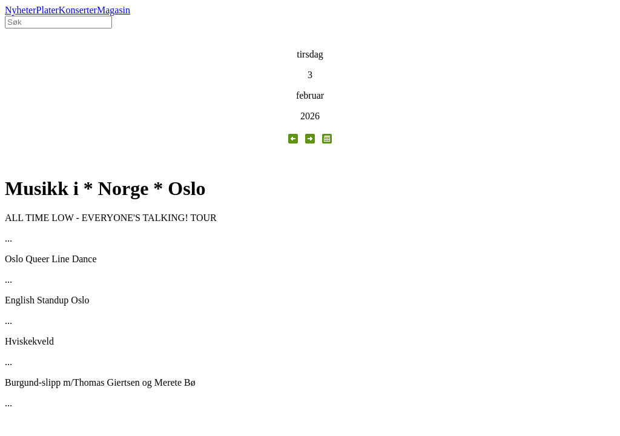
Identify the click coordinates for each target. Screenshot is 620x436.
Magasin (113, 10)
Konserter (78, 10)
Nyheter (20, 10)
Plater (47, 10)
